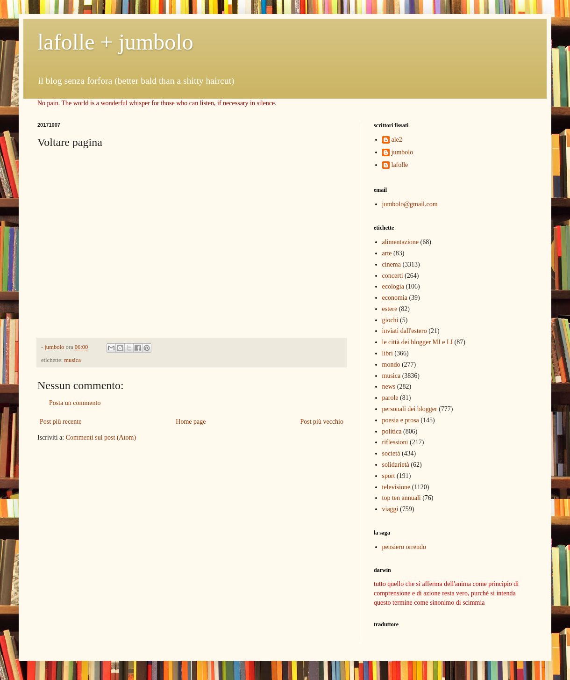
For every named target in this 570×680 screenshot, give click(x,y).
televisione (396, 487)
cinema (391, 264)
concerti (392, 275)
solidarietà (395, 464)
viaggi (390, 509)
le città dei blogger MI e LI (417, 342)
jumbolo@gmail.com (410, 204)
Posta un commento (74, 402)
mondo (391, 364)
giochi (390, 320)
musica (72, 360)
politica (392, 431)
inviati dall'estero (404, 330)
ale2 (397, 139)
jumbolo (402, 152)
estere (390, 308)
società (391, 453)
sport (388, 475)
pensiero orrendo (404, 546)
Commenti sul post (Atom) (101, 437)
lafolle (400, 164)
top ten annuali (401, 497)
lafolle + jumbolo (115, 41)
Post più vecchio (321, 421)
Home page (191, 421)
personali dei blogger (409, 408)
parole (390, 397)
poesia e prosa (400, 420)
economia (394, 297)
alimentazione (400, 242)
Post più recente (60, 421)
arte (387, 253)
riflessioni (395, 442)
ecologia (393, 286)
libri (387, 353)
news (389, 386)
